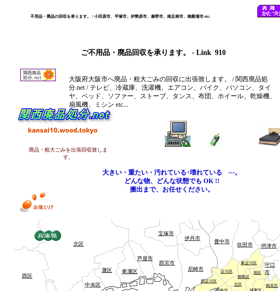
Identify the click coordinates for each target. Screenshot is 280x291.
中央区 (93, 285)
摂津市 (269, 246)
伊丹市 (192, 238)
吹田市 (245, 245)
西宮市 (167, 263)
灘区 (107, 270)
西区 (27, 276)
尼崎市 (196, 269)
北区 (78, 244)
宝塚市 (166, 233)
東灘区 (130, 271)
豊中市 (222, 241)
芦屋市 (145, 258)
